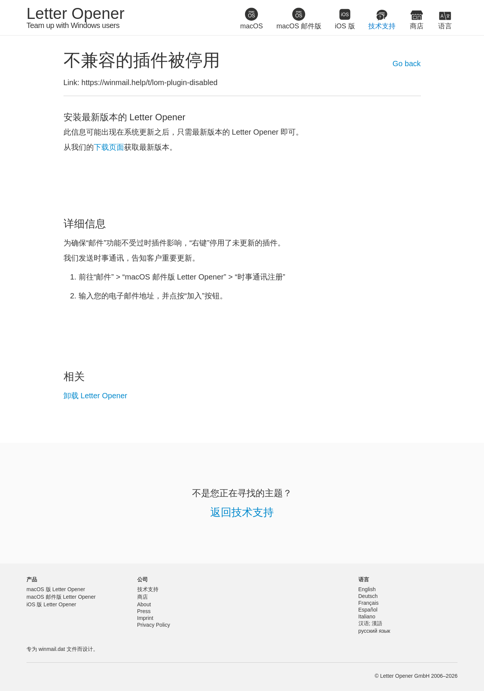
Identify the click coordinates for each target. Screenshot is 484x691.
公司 (142, 579)
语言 (363, 579)
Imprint (145, 618)
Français (368, 603)
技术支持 (147, 589)
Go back (406, 63)
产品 (31, 579)
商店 (142, 597)
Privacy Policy (153, 625)
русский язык (374, 631)
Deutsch (368, 596)
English (367, 589)
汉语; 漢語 (370, 623)
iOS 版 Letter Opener (51, 604)
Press (144, 611)
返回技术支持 (242, 512)
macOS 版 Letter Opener (55, 589)
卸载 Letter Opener (95, 395)
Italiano (366, 616)
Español (368, 610)
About (144, 604)
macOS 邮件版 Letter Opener (61, 597)
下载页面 (109, 147)
